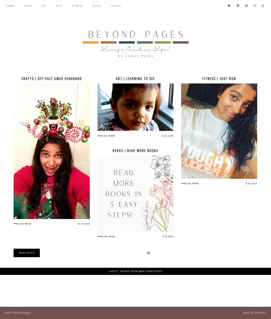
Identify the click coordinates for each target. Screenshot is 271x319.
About (28, 5)
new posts (27, 252)
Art (44, 5)
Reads (96, 5)
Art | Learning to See (135, 78)
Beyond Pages (22, 313)
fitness (77, 5)
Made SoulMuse (254, 313)
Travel (116, 5)
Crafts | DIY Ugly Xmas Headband (51, 78)
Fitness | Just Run (219, 78)
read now (23, 223)
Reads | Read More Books (135, 150)
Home (11, 5)
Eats (59, 5)
